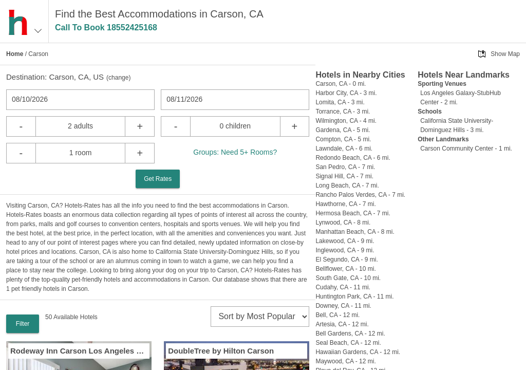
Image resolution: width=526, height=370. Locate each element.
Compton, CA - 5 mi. (343, 139)
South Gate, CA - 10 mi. (348, 278)
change (118, 77)
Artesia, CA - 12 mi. (341, 324)
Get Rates (158, 178)
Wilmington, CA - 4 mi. (346, 120)
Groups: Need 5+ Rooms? (235, 152)
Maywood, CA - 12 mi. (345, 361)
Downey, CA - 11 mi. (343, 305)
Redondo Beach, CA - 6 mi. (352, 157)
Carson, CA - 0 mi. (340, 83)
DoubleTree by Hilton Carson (221, 350)
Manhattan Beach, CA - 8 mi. (354, 231)
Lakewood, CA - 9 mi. (344, 241)
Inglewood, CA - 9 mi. (344, 250)
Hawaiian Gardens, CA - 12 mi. (357, 352)
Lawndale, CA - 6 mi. (343, 148)
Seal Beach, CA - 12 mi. (348, 342)
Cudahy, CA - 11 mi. (342, 287)
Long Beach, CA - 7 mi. (347, 185)
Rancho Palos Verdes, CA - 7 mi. (360, 194)
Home (14, 54)
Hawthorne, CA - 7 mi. (345, 204)
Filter (23, 323)
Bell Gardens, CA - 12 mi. (350, 333)
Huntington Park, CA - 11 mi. (354, 296)
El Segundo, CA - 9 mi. (346, 259)
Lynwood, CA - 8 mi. (342, 222)
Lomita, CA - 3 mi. (339, 102)
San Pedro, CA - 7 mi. (345, 167)
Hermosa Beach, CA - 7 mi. (352, 213)
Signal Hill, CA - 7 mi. (344, 176)
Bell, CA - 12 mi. (337, 315)
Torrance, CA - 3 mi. (342, 111)
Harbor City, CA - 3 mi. (346, 93)
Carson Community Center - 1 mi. (466, 148)
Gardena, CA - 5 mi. (342, 130)
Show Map (505, 54)
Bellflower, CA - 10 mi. (345, 268)
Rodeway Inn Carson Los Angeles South (78, 350)
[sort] (260, 316)
